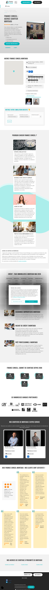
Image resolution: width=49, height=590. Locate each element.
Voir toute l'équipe (30, 95)
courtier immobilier (22, 261)
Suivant (9, 121)
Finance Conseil (6, 10)
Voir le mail (8, 453)
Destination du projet (24, 114)
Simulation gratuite (26, 2)
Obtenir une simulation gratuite (12, 43)
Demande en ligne (27, 574)
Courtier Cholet (24, 564)
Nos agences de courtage (12, 10)
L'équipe (15, 47)
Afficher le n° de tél (10, 451)
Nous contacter (37, 2)
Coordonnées (7, 47)
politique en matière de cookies (19, 297)
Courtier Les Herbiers (9, 564)
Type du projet (10, 114)
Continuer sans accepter (15, 299)
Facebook (8, 580)
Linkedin (8, 582)
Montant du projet (35, 114)
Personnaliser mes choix (17, 301)
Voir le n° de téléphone (31, 67)
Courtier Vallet (39, 564)
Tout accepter (31, 301)
